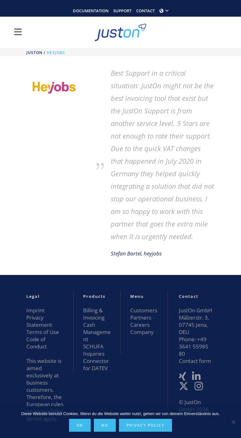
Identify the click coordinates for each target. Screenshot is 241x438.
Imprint (35, 310)
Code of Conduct (36, 343)
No (104, 425)
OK (80, 425)
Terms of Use (42, 332)
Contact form (195, 360)
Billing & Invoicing (93, 314)
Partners (140, 317)
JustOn (34, 52)
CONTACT (145, 11)
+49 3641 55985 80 (193, 346)
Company (142, 332)
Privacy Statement (39, 321)
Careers (140, 324)
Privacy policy (145, 425)
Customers (143, 310)
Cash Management (97, 332)
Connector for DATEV (96, 364)
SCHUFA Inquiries (93, 350)
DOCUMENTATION (91, 11)
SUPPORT (122, 11)
